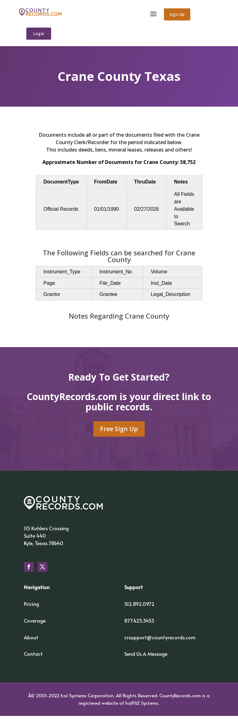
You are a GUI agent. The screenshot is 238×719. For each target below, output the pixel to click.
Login (40, 34)
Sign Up (174, 15)
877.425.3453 (139, 623)
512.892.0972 (139, 606)
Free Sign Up (119, 432)
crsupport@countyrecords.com (160, 640)
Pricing (31, 606)
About (31, 640)
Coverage (35, 623)
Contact (33, 656)
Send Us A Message (145, 656)
